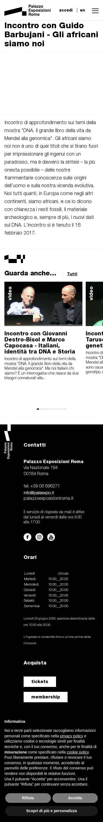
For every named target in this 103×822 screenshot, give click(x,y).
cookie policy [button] (77, 752)
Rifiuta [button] (28, 798)
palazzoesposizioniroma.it (48, 499)
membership (45, 697)
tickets (39, 681)
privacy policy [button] (71, 736)
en (82, 10)
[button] (94, 10)
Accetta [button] (75, 798)
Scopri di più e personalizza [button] (51, 811)
